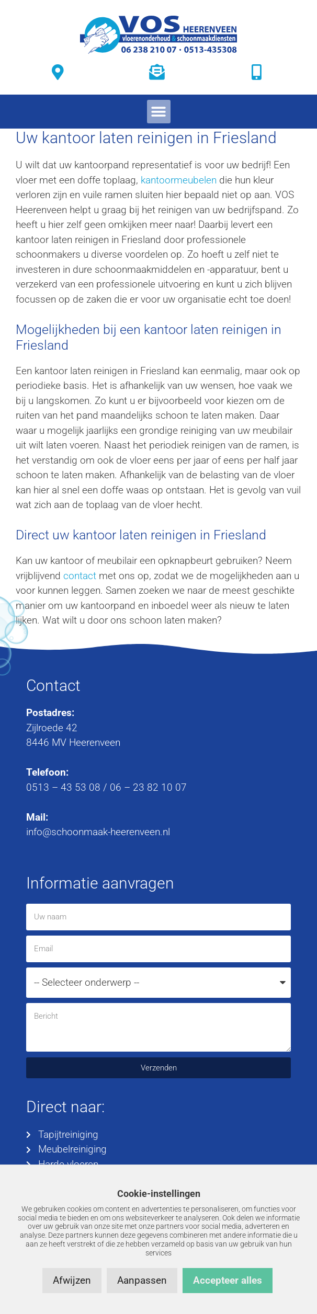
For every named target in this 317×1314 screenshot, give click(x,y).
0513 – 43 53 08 (63, 787)
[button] (159, 111)
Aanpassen (142, 1280)
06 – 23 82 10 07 (148, 787)
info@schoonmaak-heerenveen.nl (98, 832)
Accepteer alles (227, 1280)
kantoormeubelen (179, 180)
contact (79, 576)
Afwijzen (72, 1280)
